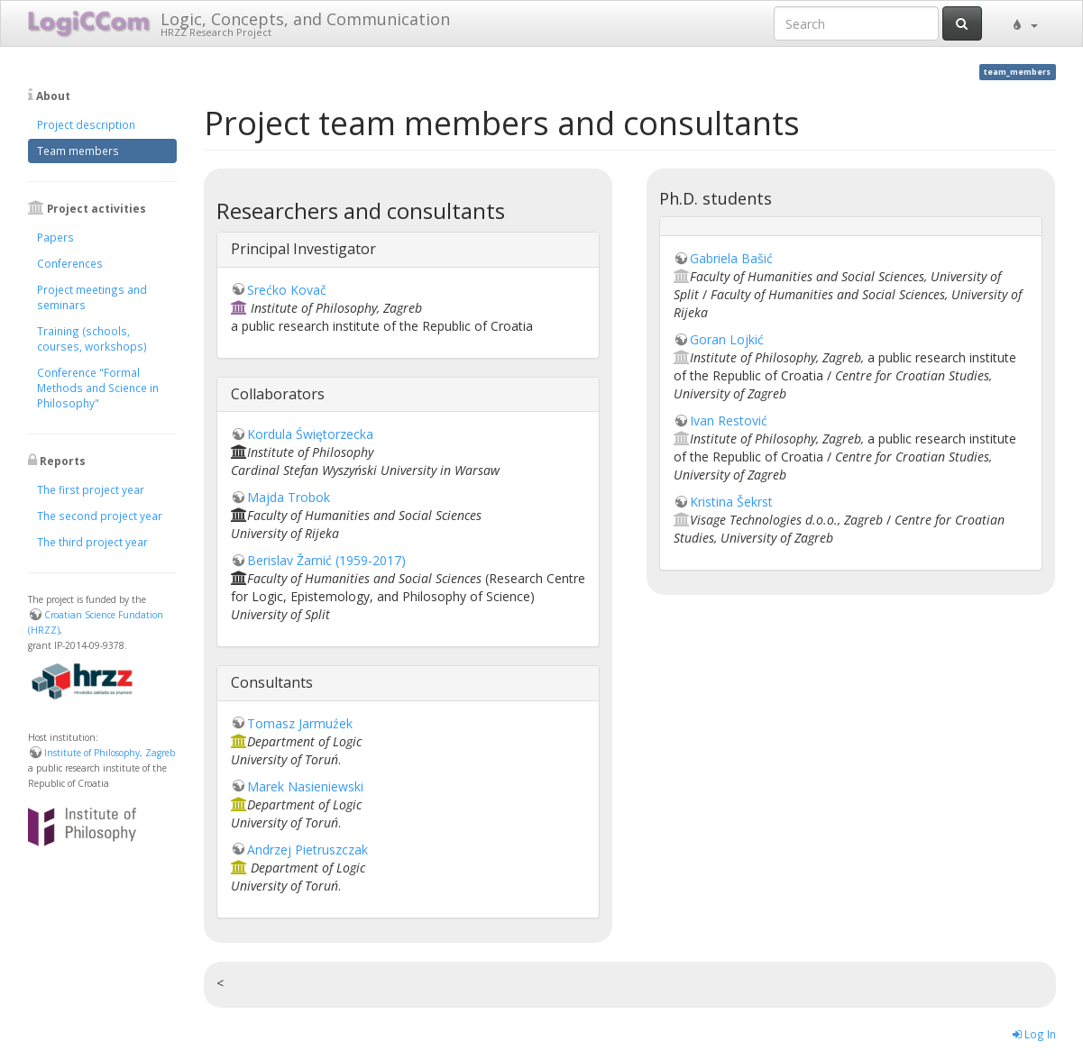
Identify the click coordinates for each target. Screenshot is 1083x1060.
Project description (86, 124)
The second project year (99, 515)
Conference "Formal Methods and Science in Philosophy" (98, 387)
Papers (55, 237)
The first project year (90, 489)
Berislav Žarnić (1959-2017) (326, 560)
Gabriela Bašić (731, 258)
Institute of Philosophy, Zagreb (109, 752)
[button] (1023, 23)
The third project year (92, 542)
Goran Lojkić (727, 339)
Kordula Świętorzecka (310, 434)
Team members (78, 150)
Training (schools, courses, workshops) (92, 338)
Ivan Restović (728, 420)
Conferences (70, 263)
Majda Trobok (288, 497)
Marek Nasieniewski (305, 786)
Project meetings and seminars (92, 297)
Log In (1034, 1034)
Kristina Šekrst (731, 501)
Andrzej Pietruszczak (307, 849)
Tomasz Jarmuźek (300, 723)
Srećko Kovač (286, 289)
